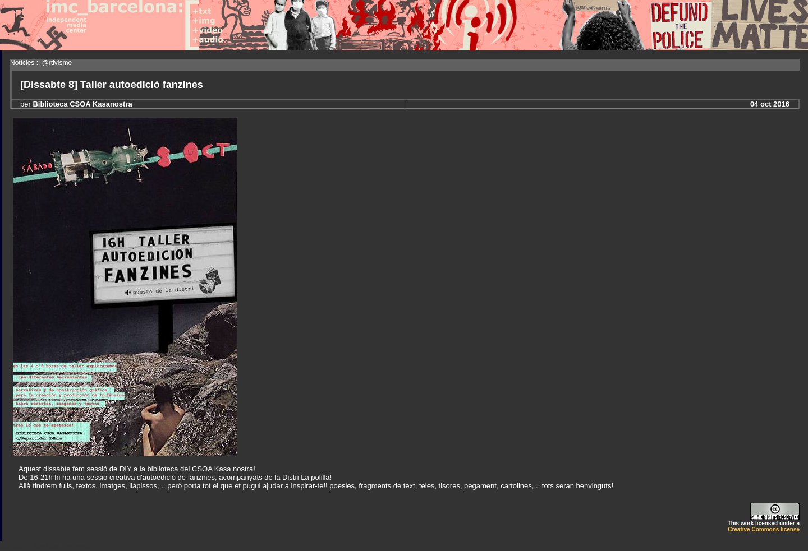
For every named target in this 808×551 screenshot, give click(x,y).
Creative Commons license (764, 529)
